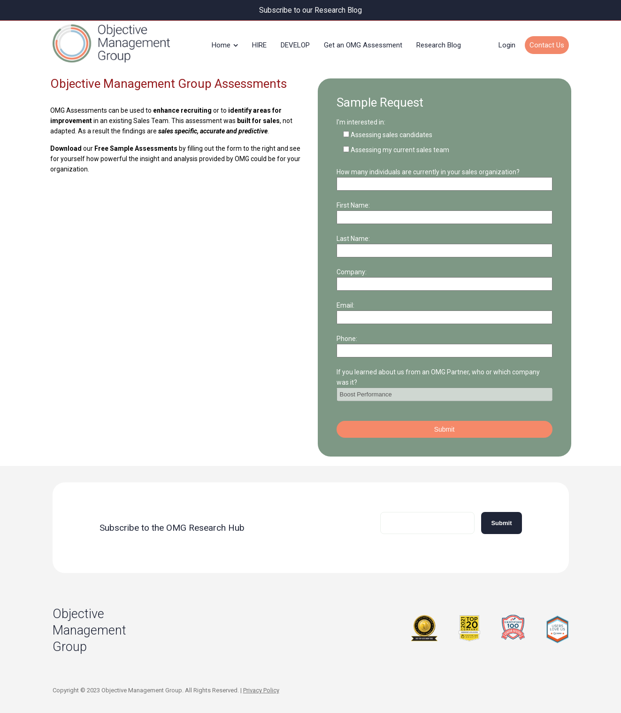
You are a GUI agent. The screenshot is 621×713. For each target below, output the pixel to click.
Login (506, 44)
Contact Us (546, 44)
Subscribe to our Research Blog (310, 10)
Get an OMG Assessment (363, 44)
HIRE (259, 44)
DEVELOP (295, 44)
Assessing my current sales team (400, 148)
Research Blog (438, 44)
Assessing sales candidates (391, 133)
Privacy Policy (261, 688)
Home (221, 44)
